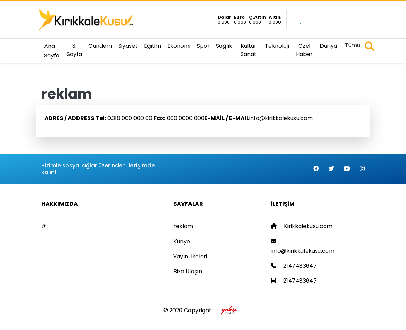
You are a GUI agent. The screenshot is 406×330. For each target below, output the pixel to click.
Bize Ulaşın (187, 271)
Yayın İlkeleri (190, 256)
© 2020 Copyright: (203, 310)
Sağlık (224, 46)
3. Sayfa (74, 50)
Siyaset (128, 46)
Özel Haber (304, 50)
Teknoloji (277, 46)
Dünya (328, 46)
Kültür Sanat (249, 50)
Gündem (100, 46)
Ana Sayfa (51, 51)
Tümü (352, 45)
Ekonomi (178, 46)
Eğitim (152, 46)
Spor (203, 46)
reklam (183, 226)
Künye (181, 241)
